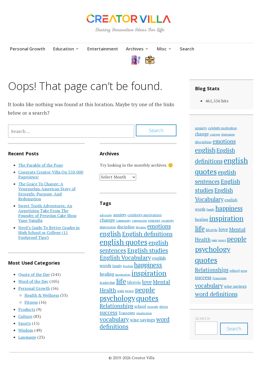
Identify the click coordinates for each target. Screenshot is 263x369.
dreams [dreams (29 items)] (141, 227)
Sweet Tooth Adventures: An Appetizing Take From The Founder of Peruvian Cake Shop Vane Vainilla (47, 213)
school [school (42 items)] (140, 306)
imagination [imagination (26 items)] (122, 274)
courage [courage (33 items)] (154, 220)
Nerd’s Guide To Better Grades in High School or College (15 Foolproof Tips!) (49, 232)
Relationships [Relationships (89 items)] (116, 305)
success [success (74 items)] (108, 312)
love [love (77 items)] (147, 281)
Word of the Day (33, 281)
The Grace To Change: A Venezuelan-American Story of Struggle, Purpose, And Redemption (47, 191)
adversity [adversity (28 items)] (106, 215)
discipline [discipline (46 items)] (126, 227)
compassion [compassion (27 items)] (139, 220)
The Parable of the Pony (40, 165)
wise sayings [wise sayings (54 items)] (142, 320)
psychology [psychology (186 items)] (117, 298)
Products (26, 309)
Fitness (31, 302)
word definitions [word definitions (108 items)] (216, 294)
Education (63, 49)
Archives (135, 49)
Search (187, 49)
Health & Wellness (41, 295)
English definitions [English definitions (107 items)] (147, 234)
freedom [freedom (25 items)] (128, 266)
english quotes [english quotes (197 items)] (123, 242)
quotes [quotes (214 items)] (147, 298)
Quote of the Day (34, 274)
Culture (25, 316)
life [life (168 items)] (121, 281)
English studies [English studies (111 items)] (147, 250)
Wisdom (25, 330)
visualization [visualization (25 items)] (144, 313)
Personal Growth (27, 49)
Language (27, 337)
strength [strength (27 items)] (152, 307)
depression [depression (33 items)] (108, 227)
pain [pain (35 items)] (120, 291)
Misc (162, 49)
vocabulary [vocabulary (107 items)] (114, 319)
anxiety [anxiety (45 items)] (119, 214)
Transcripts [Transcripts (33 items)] (126, 313)
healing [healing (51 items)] (107, 274)
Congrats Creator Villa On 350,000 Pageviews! (50, 174)
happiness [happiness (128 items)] (148, 264)
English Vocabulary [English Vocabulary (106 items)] (125, 258)
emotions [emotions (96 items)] (159, 226)
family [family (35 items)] (117, 266)
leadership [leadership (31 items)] (107, 283)
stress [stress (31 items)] (163, 306)
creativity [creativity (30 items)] (167, 220)
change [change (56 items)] (107, 220)
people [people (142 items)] (145, 289)
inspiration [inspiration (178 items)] (149, 273)
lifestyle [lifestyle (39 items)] (134, 282)
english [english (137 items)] (110, 233)
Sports (24, 323)
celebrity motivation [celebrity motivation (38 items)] (144, 214)
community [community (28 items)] (123, 220)
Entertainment (102, 49)
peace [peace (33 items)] (129, 291)
